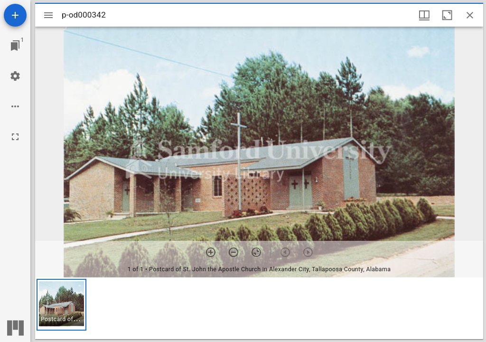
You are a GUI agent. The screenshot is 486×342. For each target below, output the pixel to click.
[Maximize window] (447, 15)
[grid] (259, 308)
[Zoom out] (233, 252)
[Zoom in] (210, 252)
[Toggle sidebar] (48, 15)
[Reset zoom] (256, 252)
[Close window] (469, 15)
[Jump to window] (15, 45)
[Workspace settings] (15, 76)
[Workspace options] (15, 106)
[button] (61, 304)
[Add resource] (15, 15)
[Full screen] (15, 136)
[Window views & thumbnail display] (424, 15)
